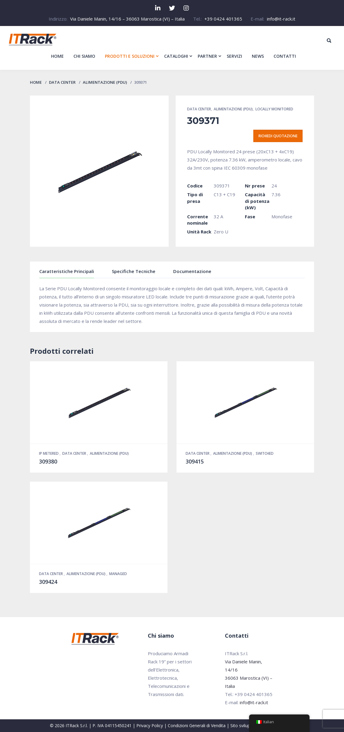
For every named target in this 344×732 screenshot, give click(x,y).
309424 (48, 581)
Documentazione (192, 271)
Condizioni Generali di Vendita (197, 725)
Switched (265, 453)
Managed (118, 573)
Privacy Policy (149, 725)
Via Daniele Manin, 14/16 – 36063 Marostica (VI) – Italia (127, 19)
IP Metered (49, 453)
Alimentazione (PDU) (105, 82)
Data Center (62, 82)
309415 (195, 461)
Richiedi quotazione (277, 135)
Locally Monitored (274, 109)
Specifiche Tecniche (133, 271)
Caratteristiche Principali (66, 271)
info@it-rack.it (281, 19)
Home (36, 82)
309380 (48, 461)
